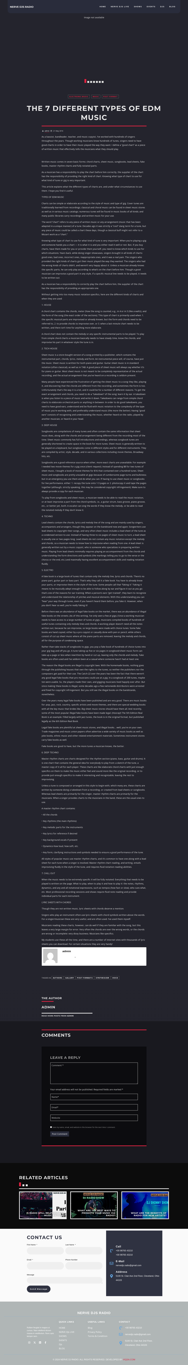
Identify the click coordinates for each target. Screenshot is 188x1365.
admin (47, 131)
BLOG (172, 7)
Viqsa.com (129, 1359)
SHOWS (138, 7)
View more (43, 1205)
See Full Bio (68, 957)
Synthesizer (102, 978)
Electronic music (78, 96)
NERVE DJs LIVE (120, 7)
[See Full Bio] (75, 957)
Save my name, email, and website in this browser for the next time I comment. (83, 1127)
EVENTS (151, 7)
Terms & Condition (97, 1336)
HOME (103, 7)
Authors (57, 978)
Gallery (69, 978)
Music (96, 96)
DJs (162, 7)
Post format (110, 96)
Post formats (85, 978)
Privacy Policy (95, 1332)
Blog (90, 1327)
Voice (115, 978)
